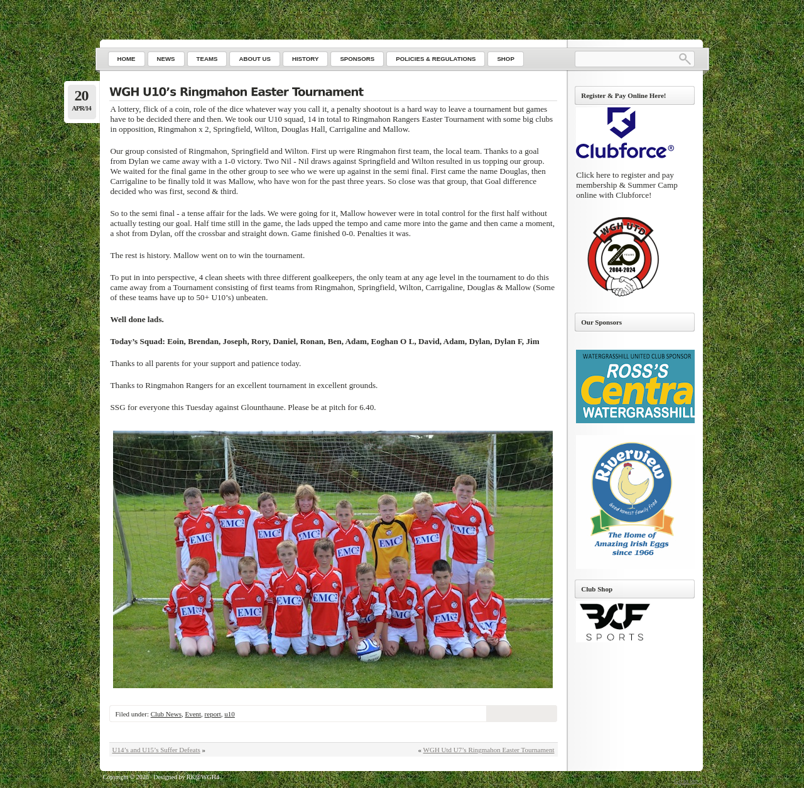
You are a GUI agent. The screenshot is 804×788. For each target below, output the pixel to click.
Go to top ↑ (688, 780)
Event (193, 714)
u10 (229, 714)
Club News (166, 714)
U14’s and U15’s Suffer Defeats (156, 749)
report (213, 714)
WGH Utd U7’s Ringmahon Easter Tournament (489, 749)
